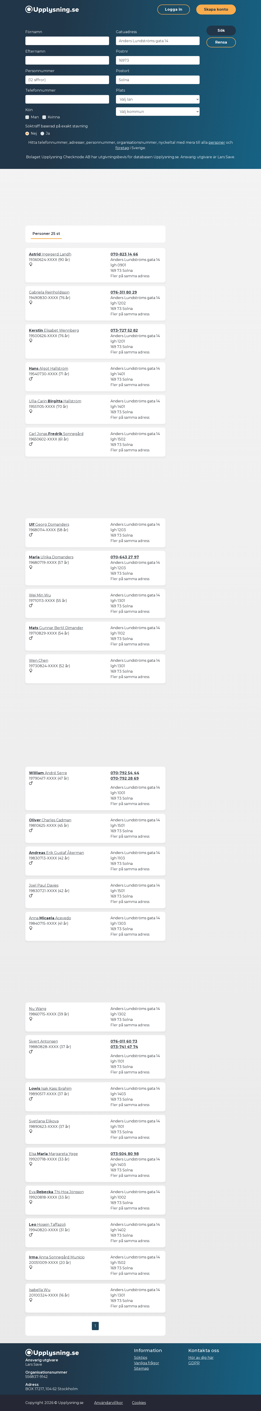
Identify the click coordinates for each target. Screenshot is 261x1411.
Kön (29, 110)
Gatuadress (126, 32)
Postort (122, 71)
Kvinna (54, 117)
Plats (120, 90)
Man (35, 117)
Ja (48, 133)
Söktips (140, 1357)
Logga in (173, 9)
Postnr (122, 51)
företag (122, 148)
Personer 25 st (46, 233)
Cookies (139, 1403)
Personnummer (40, 71)
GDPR (194, 1363)
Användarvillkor (108, 1403)
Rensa (221, 42)
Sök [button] (221, 30)
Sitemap (141, 1368)
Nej (34, 133)
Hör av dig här (201, 1357)
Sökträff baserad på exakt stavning (56, 126)
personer (216, 142)
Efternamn (35, 51)
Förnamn (33, 32)
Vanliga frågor (146, 1363)
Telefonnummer (40, 90)
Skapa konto (216, 9)
